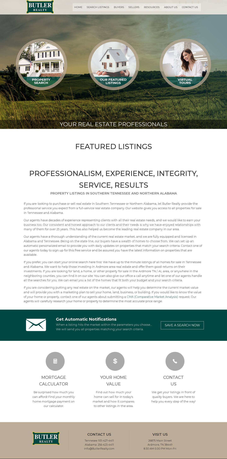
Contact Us (192, 7)
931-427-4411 (106, 440)
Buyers (130, 7)
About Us (175, 7)
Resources (159, 7)
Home (94, 7)
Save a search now (182, 325)
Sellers (143, 7)
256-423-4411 (105, 444)
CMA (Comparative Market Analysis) (152, 297)
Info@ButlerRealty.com (99, 448)
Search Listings (111, 7)
